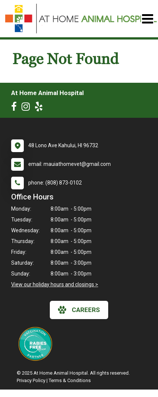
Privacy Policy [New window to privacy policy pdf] (31, 380)
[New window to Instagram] (27, 108)
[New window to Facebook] (15, 108)
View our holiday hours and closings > (54, 284)
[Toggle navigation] (147, 18)
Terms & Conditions (70, 380)
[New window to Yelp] (40, 108)
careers (79, 310)
